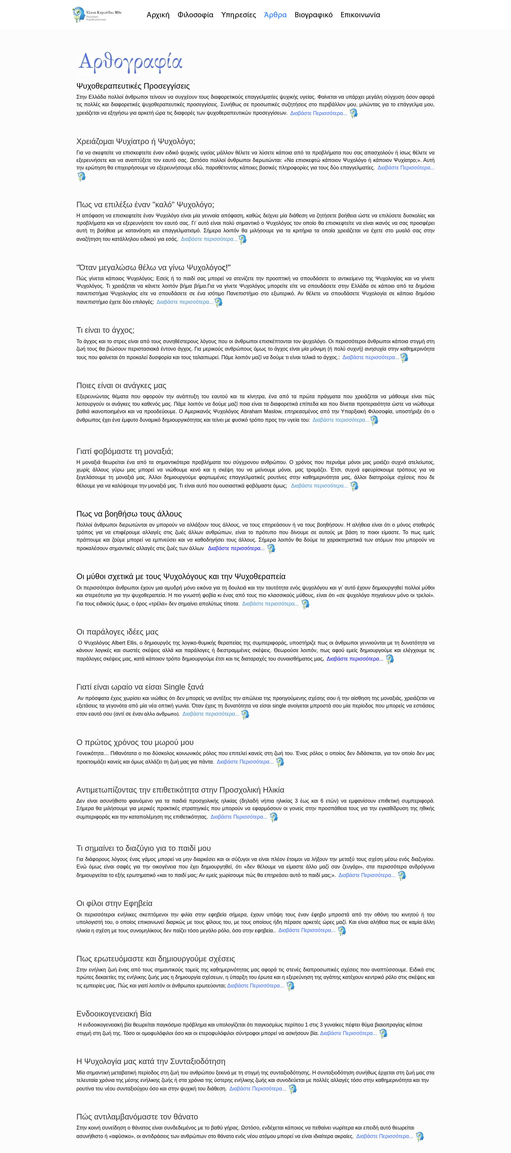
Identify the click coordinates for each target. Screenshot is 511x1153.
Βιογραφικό (314, 15)
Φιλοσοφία (195, 15)
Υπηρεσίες (238, 15)
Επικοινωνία (360, 15)
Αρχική (158, 15)
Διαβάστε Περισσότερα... (406, 167)
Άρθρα (275, 15)
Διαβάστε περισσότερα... (209, 239)
